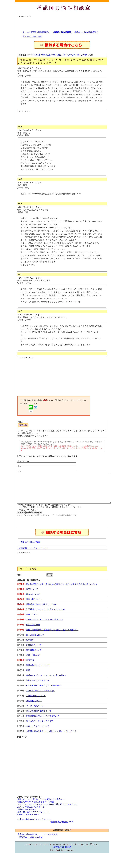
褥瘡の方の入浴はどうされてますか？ (42, 716)
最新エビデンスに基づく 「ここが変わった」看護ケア (40, 799)
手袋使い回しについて (36, 696)
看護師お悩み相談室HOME (62, 822)
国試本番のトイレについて (37, 665)
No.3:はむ (56, 55)
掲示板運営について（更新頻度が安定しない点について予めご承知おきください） (62, 584)
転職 (28, 670)
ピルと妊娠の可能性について (38, 711)
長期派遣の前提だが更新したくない (41, 604)
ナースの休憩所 (50, 834)
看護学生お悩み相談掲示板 (86, 32)
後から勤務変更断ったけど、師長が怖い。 (44, 685)
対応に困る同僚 (33, 625)
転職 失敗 (23, 425)
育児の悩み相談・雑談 (32, 37)
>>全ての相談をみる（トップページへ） (35, 819)
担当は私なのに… (34, 599)
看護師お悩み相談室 (64, 7)
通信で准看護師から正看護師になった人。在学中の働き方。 (52, 630)
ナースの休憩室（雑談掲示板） (36, 32)
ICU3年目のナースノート (28, 814)
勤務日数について (34, 650)
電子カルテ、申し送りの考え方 (39, 721)
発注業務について (34, 701)
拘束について (32, 589)
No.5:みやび (82, 55)
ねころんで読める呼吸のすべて (30, 807)
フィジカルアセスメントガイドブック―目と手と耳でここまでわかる (47, 804)
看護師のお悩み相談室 (30, 542)
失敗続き (30, 640)
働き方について (33, 594)
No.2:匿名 (46, 55)
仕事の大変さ (32, 614)
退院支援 (30, 660)
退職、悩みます (33, 655)
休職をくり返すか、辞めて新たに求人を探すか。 (47, 675)
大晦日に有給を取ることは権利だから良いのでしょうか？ (51, 731)
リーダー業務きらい (35, 706)
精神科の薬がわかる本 (27, 809)
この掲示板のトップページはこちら (32, 548)
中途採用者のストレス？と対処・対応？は (44, 620)
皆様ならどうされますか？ (37, 680)
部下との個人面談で (35, 635)
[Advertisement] (61, 23)
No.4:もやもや (68, 55)
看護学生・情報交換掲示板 (31, 837)
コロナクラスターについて (37, 726)
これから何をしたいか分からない (40, 691)
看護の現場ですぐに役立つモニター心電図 (35, 802)
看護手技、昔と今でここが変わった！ (33, 812)
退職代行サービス (34, 645)
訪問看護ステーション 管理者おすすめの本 (45, 609)
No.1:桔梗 (36, 55)
